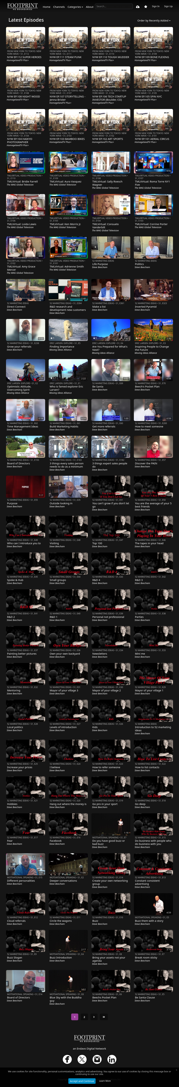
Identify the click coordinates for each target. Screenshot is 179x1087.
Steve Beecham (99, 267)
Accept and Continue (82, 1081)
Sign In (156, 6)
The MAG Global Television (20, 184)
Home (46, 7)
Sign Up (168, 6)
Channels (59, 7)
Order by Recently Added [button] (152, 20)
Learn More (105, 1080)
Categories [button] (74, 7)
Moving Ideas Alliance (60, 349)
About (89, 7)
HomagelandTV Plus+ (18, 60)
